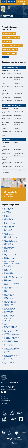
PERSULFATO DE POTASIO (10, 327)
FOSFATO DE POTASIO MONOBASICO (13, 277)
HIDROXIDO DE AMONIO (9, 294)
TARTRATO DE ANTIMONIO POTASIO (12, 347)
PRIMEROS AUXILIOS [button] (9, 54)
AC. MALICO (7, 211)
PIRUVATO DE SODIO (9, 329)
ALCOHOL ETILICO (8, 249)
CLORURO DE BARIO (8, 273)
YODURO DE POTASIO (9, 362)
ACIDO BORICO (7, 236)
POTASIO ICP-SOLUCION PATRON (11, 330)
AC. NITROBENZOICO (9, 214)
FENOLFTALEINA (8, 280)
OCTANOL (6, 322)
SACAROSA (6, 333)
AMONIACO (6, 253)
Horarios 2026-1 (11, 1)
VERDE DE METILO (8, 357)
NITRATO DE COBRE (8, 311)
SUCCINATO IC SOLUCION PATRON (12, 334)
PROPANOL (6, 325)
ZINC (5, 364)
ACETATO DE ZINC (8, 229)
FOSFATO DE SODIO (8, 289)
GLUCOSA (6, 290)
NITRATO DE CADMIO (9, 310)
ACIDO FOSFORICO (8, 239)
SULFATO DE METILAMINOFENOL (11, 341)
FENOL (5, 279)
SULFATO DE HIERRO (9, 343)
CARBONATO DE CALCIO (10, 260)
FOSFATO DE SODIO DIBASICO (11, 287)
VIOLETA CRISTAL (8, 358)
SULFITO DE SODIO (8, 344)
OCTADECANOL (7, 320)
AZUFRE (6, 256)
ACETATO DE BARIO (8, 219)
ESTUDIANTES (21, 1)
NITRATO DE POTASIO (9, 315)
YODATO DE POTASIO (9, 359)
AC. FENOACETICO (8, 208)
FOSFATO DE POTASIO (9, 286)
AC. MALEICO (7, 210)
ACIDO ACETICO (7, 243)
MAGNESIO (6, 297)
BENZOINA (6, 257)
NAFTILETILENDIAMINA (9, 308)
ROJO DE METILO (8, 332)
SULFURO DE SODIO (8, 345)
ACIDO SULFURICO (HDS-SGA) (11, 242)
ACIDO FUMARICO (8, 230)
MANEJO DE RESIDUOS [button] (10, 50)
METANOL (6, 300)
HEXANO (6, 293)
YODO (5, 361)
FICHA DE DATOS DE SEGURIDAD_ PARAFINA (12, 284)
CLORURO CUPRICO (8, 271)
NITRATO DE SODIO (8, 317)
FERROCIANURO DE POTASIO (11, 282)
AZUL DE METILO (8, 232)
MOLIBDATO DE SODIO (9, 304)
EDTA (5, 275)
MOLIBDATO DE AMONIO (10, 301)
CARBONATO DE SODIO (9, 266)
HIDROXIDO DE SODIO (9, 296)
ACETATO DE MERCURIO (9, 223)
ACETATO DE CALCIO (9, 221)
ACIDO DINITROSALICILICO (10, 237)
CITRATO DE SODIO (8, 269)
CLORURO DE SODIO (9, 272)
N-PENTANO (6, 305)
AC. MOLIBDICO (7, 212)
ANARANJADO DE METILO (10, 254)
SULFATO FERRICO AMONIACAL (11, 337)
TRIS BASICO (7, 351)
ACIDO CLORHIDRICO (9, 244)
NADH (5, 307)
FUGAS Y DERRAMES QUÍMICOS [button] (12, 45)
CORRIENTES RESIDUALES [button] (11, 37)
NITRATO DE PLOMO (8, 314)
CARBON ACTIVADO (8, 265)
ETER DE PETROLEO (8, 276)
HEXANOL (6, 291)
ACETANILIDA (7, 216)
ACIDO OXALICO (8, 240)
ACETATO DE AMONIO (9, 218)
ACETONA (6, 233)
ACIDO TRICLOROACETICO (10, 247)
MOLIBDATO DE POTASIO (10, 303)
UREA (5, 352)
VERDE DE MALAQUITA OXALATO (12, 355)
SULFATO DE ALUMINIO (9, 340)
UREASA (6, 354)
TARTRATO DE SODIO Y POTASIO (11, 348)
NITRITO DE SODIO (8, 318)
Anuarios (4, 1)
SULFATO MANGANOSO (9, 338)
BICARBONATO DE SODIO (10, 258)
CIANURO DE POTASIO (9, 261)
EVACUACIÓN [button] (7, 41)
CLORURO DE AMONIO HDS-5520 (12, 264)
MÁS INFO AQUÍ (8, 197)
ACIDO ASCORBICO (8, 235)
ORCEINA (6, 323)
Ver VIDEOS (5, 57)
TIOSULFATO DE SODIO (9, 350)
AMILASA (6, 251)
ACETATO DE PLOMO (9, 226)
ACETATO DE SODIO (8, 228)
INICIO (8, 20)
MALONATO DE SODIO (9, 298)
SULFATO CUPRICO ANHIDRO (11, 336)
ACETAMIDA (6, 215)
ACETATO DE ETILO (8, 222)
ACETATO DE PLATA (8, 225)
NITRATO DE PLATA (8, 312)
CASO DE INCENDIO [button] (9, 33)
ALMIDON (6, 250)
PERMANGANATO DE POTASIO (11, 326)
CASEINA (6, 268)
